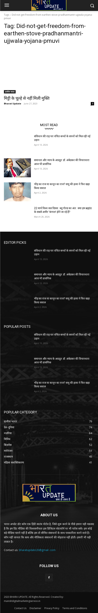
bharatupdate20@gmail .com (37, 550)
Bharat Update (12, 103)
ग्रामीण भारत (9, 91)
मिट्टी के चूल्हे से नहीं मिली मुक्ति (26, 98)
